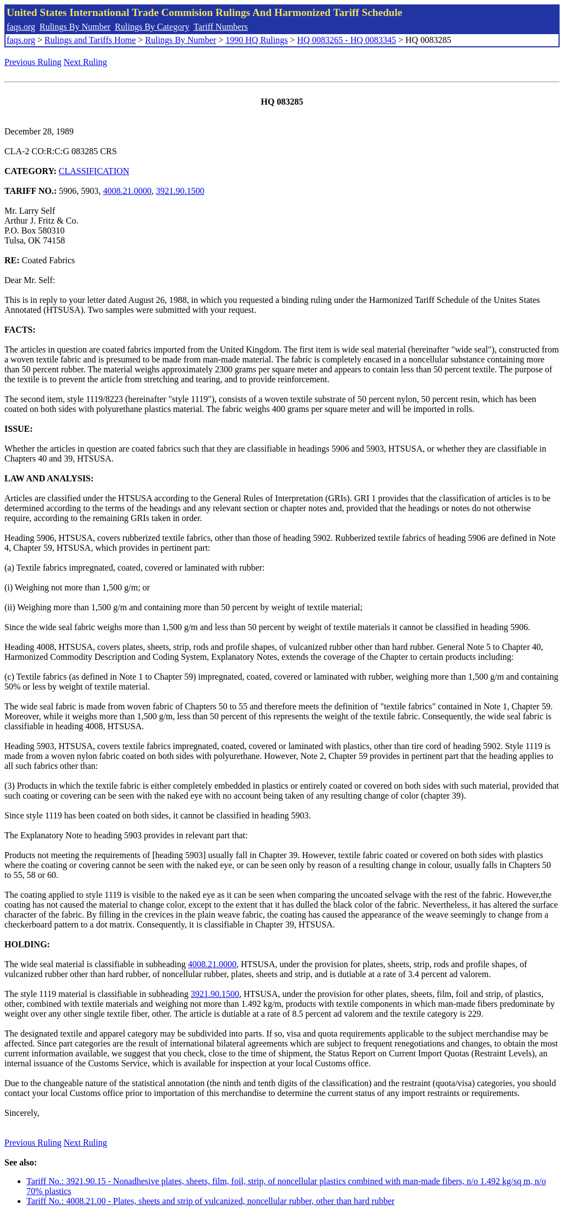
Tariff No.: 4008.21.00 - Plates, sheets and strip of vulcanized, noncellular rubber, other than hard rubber (210, 1201)
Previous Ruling (33, 62)
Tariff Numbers (220, 26)
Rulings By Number (75, 26)
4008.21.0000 (127, 191)
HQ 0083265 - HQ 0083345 (346, 40)
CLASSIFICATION (94, 171)
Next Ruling (85, 62)
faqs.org (21, 26)
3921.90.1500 (180, 191)
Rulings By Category (152, 26)
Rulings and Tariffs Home (90, 40)
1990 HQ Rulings (257, 40)
